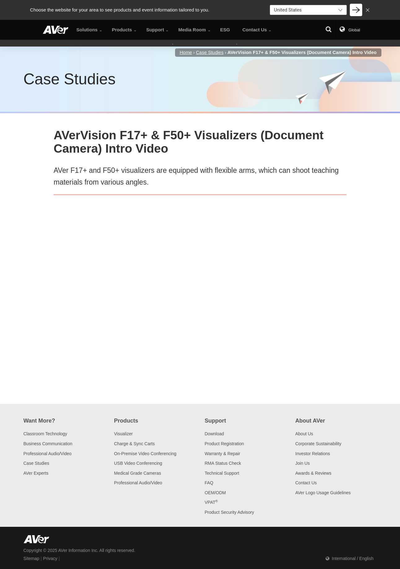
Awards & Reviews (313, 473)
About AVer (310, 421)
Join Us (302, 463)
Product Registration (224, 443)
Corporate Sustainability (318, 443)
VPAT (211, 502)
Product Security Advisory (229, 512)
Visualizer (123, 433)
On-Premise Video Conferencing (145, 453)
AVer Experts (36, 473)
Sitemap (31, 558)
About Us (304, 433)
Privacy (50, 558)
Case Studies (36, 463)
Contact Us (306, 482)
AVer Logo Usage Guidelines (323, 492)
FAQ (209, 482)
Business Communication (48, 443)
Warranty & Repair (222, 453)
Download (214, 433)
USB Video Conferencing (138, 463)
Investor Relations (312, 453)
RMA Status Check (223, 463)
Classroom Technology (45, 433)
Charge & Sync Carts (134, 443)
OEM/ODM (215, 492)
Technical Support (222, 473)
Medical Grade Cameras (137, 473)
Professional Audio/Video (48, 453)
